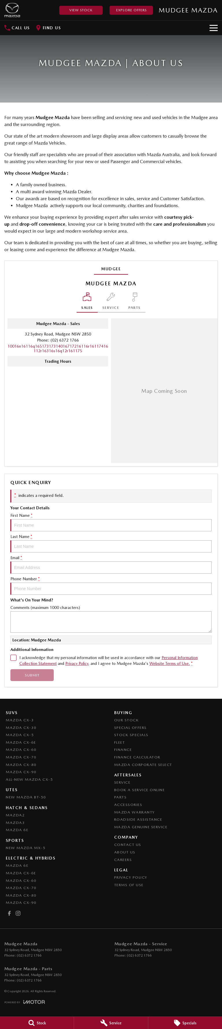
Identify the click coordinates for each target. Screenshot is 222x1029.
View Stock (80, 10)
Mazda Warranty (134, 812)
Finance (123, 749)
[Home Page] (12, 10)
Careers (123, 860)
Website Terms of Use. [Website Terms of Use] (169, 663)
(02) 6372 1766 (65, 340)
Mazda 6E (17, 830)
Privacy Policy (130, 877)
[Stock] (37, 1023)
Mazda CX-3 (20, 720)
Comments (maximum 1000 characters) (111, 619)
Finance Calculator (137, 757)
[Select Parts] (134, 302)
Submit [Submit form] (32, 675)
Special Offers (130, 727)
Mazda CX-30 (21, 727)
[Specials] (185, 1023)
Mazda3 (15, 822)
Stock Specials (131, 735)
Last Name (111, 543)
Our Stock (126, 720)
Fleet (119, 742)
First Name (111, 522)
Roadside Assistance (138, 819)
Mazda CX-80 (21, 764)
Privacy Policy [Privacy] (76, 663)
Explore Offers (131, 10)
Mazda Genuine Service (141, 827)
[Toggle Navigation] (214, 28)
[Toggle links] (24, 1002)
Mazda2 (15, 815)
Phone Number (111, 585)
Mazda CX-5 (20, 735)
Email (111, 564)
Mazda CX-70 (21, 757)
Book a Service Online (139, 790)
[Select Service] (111, 302)
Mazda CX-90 (21, 772)
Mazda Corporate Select (143, 764)
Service (122, 782)
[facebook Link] (9, 913)
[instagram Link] (18, 913)
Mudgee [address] (111, 269)
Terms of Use (129, 885)
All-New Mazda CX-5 (29, 779)
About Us (125, 852)
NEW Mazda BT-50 (26, 797)
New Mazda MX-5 (25, 848)
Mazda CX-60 (21, 749)
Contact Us (127, 844)
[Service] (111, 1023)
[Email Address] (58, 348)
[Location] (87, 302)
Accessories (128, 804)
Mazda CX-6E (21, 742)
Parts (120, 797)
